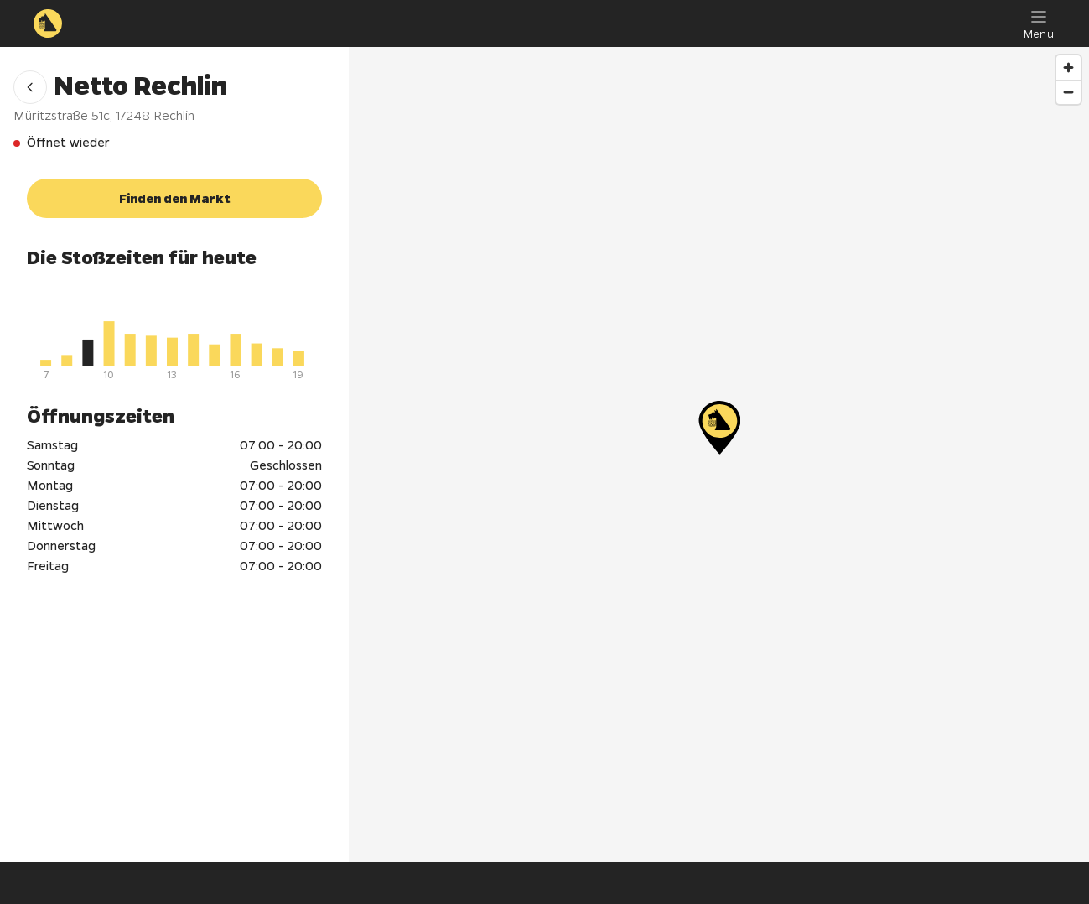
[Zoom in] (1068, 67)
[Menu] (1038, 23)
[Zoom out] (1068, 92)
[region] (719, 454)
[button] (30, 87)
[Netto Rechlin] (719, 428)
